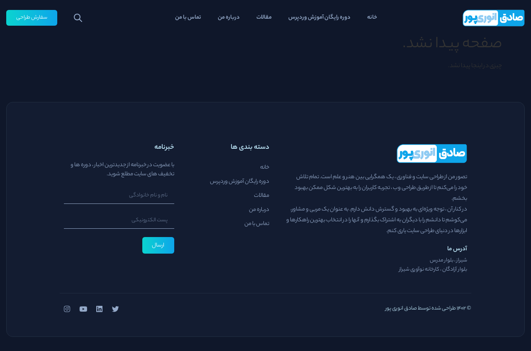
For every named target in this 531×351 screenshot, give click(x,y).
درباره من (229, 17)
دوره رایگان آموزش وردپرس (319, 17)
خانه (372, 17)
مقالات (264, 17)
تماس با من (188, 17)
